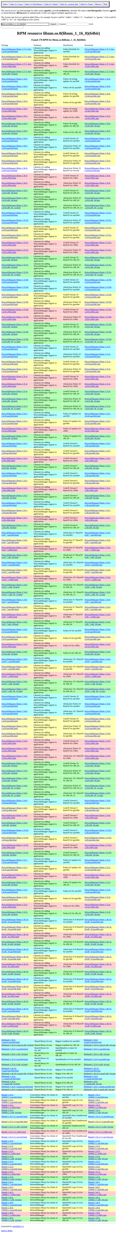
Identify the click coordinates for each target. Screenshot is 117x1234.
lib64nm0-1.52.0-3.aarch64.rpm (97, 1059)
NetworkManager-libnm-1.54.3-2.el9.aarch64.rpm (97, 444)
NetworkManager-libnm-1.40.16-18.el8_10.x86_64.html (15, 1002)
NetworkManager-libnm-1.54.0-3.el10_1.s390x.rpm (97, 578)
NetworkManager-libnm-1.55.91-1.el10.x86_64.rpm (98, 258)
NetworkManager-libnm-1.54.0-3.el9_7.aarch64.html (14, 601)
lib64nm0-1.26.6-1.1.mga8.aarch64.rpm (93, 1077)
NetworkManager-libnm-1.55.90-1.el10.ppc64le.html (15, 296)
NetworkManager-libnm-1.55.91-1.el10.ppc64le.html (15, 229)
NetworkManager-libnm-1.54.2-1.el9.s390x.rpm (97, 489)
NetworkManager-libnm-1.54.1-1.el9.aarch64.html (14, 504)
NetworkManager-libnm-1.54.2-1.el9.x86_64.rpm (97, 496)
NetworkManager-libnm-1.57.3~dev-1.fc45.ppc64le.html (16, 58)
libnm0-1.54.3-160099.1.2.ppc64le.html (11, 1101)
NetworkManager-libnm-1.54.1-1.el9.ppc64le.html (14, 511)
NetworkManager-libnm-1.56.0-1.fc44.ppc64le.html (14, 95)
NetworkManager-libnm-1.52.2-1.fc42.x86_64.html (14, 883)
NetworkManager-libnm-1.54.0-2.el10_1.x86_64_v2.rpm (97, 690)
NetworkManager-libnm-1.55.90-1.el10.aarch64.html (15, 281)
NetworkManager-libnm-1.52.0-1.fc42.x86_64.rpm (97, 913)
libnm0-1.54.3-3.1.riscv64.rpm (100, 1137)
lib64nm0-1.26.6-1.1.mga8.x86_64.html (10, 1082)
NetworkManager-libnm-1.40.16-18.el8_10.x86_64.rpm (98, 1002)
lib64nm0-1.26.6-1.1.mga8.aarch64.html (10, 1077)
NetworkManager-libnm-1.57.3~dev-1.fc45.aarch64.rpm (99, 50)
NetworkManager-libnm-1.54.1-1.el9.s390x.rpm (97, 519)
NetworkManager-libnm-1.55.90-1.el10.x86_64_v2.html (15, 340)
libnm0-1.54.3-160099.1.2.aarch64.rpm (98, 1096)
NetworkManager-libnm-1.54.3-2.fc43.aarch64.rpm (97, 415)
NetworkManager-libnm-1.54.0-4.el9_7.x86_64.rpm (97, 556)
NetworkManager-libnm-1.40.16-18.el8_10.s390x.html (15, 995)
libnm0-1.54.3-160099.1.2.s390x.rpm (97, 1106)
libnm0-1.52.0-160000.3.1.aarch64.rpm (98, 1142)
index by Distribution (33, 4)
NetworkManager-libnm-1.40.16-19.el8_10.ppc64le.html (15, 958)
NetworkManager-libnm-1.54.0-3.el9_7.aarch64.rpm (97, 601)
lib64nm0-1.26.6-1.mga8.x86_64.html (17, 1089)
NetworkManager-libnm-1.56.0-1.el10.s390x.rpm (97, 177)
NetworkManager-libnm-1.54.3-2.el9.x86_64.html (14, 467)
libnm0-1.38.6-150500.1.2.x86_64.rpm (98, 1219)
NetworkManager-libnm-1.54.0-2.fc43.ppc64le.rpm (97, 638)
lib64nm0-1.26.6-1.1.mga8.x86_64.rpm (93, 1082)
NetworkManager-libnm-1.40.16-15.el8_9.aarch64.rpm (98, 1010)
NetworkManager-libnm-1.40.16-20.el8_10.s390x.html (15, 935)
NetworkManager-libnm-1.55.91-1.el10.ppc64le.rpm (98, 229)
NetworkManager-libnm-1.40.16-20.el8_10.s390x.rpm (98, 935)
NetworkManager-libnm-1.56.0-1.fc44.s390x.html (14, 110)
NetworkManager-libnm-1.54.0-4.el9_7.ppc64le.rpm (97, 541)
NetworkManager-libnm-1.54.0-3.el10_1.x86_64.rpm (97, 586)
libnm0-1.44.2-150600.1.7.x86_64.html (11, 1198)
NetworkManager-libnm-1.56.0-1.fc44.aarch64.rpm (97, 80)
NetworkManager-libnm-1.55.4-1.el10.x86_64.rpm (97, 392)
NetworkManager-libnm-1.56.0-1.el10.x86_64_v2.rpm (97, 206)
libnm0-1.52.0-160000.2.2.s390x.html (10, 1173)
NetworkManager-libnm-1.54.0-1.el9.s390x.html (14, 816)
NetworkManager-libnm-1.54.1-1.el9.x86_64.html (14, 526)
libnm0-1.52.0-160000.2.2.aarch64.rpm (98, 1163)
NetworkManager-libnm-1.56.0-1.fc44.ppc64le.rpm (97, 95)
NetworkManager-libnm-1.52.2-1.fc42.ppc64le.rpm (97, 868)
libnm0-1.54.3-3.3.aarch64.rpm (101, 1116)
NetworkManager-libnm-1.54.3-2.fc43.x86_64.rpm (97, 437)
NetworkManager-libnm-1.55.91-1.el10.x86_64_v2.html (15, 273)
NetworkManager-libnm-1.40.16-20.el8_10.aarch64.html (15, 920)
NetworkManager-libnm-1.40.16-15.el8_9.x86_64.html (15, 1032)
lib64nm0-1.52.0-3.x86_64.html (14, 1064)
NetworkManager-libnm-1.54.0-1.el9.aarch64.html (14, 801)
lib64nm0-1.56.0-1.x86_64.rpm (96, 1054)
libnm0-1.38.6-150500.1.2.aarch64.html (11, 1204)
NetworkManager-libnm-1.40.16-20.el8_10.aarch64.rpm (98, 920)
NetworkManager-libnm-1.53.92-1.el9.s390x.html (15, 846)
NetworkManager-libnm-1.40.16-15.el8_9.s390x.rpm (98, 1025)
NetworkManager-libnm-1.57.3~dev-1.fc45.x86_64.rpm (99, 72)
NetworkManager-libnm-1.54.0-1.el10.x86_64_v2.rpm (97, 787)
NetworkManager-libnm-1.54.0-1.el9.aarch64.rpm (97, 801)
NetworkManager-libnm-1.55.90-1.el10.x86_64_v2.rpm (98, 340)
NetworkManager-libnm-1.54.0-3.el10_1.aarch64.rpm (97, 563)
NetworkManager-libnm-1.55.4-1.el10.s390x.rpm (97, 377)
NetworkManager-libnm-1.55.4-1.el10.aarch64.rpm (97, 348)
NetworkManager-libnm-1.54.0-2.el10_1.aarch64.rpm (97, 660)
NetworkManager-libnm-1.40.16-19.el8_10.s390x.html (15, 965)
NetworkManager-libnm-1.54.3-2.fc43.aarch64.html (14, 415)
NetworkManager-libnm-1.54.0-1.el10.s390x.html (14, 742)
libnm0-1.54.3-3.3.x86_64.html (14, 1127)
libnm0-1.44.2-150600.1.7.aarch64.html (11, 1183)
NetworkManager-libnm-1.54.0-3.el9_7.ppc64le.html (14, 608)
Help (106, 4)
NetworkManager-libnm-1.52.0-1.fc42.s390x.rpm (97, 906)
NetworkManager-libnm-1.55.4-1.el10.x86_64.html (14, 392)
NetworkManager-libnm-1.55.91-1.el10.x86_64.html (15, 258)
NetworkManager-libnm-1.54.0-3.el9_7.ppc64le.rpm (97, 608)
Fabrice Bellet (7, 1231)
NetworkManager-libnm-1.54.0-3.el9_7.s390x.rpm (97, 615)
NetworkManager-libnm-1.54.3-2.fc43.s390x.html (14, 429)
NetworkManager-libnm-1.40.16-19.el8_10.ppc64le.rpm (98, 958)
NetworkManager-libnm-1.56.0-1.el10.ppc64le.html (14, 154)
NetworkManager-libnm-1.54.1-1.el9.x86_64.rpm (97, 526)
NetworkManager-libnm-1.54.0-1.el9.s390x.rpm (97, 816)
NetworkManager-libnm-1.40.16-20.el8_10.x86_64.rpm (98, 943)
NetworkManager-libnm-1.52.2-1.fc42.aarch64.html (14, 861)
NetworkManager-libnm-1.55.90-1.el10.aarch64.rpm (98, 281)
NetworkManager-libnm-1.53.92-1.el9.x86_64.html (15, 854)
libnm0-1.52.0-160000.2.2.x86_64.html (11, 1178)
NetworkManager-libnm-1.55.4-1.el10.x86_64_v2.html (14, 407)
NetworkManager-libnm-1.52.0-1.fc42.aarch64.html (14, 891)
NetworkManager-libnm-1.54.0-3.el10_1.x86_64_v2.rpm (97, 593)
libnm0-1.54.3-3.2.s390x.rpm (100, 1132)
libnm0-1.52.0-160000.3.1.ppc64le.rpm (98, 1147)
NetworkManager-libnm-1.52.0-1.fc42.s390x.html (14, 906)
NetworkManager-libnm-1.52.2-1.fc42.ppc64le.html (14, 868)
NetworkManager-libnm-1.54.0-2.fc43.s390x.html (14, 645)
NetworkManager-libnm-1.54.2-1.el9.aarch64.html (14, 474)
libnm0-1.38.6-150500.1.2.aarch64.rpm (98, 1204)
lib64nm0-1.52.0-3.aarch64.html (14, 1059)
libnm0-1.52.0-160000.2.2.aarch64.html (11, 1163)
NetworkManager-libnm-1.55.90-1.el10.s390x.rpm (98, 310)
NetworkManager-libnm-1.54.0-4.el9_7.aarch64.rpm (97, 534)
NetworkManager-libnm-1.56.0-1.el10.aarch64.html (14, 139)
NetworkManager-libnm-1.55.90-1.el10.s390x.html (15, 310)
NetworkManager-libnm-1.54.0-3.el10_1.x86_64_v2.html (14, 593)
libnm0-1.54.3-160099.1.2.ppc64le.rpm (98, 1101)
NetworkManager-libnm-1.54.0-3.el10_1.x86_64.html (14, 586)
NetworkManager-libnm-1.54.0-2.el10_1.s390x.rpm (97, 675)
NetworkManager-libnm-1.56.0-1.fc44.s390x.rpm (97, 110)
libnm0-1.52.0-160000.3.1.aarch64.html (11, 1142)
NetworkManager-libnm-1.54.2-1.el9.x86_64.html (14, 496)
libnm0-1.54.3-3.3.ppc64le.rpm (101, 1122)
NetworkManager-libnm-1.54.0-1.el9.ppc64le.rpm (97, 809)
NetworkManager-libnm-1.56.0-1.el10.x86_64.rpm (97, 191)
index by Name (86, 4)
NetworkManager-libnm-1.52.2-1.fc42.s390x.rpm (97, 876)
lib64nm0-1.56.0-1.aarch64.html (14, 1049)
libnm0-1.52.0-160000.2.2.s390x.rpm (97, 1173)
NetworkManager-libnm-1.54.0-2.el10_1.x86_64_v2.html (14, 690)
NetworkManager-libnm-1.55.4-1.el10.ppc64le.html (14, 363)
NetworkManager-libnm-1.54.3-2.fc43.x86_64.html (14, 437)
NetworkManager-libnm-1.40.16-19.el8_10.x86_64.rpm (98, 973)
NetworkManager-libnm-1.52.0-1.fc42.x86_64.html (14, 913)
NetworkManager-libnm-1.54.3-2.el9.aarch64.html (14, 444)
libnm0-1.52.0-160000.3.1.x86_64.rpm (98, 1157)
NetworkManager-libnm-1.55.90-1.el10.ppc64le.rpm (98, 296)
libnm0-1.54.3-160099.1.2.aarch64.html (11, 1096)
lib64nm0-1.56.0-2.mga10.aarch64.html (10, 1041)
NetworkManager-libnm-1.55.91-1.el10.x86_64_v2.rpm (98, 273)
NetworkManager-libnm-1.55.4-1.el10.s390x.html (14, 377)
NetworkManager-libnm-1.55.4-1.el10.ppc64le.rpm (97, 363)
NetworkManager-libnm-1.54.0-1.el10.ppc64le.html (14, 720)
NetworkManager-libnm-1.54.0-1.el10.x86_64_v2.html (14, 787)
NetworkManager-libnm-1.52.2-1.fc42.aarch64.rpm (97, 861)
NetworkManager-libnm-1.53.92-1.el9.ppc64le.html (15, 839)
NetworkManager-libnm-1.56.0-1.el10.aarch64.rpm (97, 139)
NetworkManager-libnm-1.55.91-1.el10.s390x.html (15, 244)
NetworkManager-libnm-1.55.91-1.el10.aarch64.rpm (98, 214)
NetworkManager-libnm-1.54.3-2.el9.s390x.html (14, 459)
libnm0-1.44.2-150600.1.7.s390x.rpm (97, 1193)
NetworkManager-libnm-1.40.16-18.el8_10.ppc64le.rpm (98, 987)
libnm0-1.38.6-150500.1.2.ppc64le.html (11, 1209)
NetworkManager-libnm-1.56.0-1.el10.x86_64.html (14, 191)
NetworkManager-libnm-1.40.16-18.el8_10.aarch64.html (15, 980)
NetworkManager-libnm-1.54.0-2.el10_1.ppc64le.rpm (97, 668)
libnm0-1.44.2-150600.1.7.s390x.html (10, 1193)
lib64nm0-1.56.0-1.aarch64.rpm (97, 1049)
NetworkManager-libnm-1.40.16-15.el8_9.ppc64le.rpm (98, 1017)
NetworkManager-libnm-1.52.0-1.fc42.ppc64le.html (14, 898)
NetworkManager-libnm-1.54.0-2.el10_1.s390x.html (14, 675)
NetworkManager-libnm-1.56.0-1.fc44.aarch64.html (14, 80)
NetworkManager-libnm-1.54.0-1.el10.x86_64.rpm (97, 764)
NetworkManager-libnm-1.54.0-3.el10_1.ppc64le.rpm (97, 571)
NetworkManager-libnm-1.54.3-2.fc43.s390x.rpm (97, 429)
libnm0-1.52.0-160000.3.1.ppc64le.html (11, 1147)
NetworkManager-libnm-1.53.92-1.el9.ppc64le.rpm (98, 839)
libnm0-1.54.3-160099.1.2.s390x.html (10, 1106)
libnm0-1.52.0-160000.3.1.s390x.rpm (97, 1152)
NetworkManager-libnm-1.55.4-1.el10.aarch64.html (14, 348)
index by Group (16, 4)
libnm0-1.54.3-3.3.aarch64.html (14, 1116)
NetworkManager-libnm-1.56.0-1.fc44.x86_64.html (14, 124)
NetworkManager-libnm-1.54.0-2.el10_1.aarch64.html (14, 660)
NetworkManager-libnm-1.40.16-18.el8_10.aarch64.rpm (98, 980)
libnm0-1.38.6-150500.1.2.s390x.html (10, 1214)
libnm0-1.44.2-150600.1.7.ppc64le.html (11, 1188)
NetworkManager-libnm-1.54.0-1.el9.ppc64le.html (14, 809)
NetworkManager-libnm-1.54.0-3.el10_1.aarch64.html (14, 563)
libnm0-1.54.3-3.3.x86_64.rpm (100, 1127)
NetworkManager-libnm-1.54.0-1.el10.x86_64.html (14, 764)
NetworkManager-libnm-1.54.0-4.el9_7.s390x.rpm (97, 549)
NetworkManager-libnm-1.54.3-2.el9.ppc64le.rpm (97, 452)
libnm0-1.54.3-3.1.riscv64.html (14, 1137)
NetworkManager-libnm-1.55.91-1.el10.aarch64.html (15, 214)
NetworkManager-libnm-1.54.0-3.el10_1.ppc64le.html (14, 571)
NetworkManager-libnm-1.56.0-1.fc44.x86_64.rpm (97, 124)
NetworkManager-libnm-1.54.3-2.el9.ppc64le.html (14, 452)
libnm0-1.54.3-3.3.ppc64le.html (14, 1122)
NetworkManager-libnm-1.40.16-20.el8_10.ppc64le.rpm (98, 928)
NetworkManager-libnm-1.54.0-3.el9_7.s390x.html (14, 615)
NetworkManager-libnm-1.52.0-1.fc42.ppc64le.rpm (97, 898)
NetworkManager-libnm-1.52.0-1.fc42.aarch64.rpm (97, 891)
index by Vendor (51, 4)
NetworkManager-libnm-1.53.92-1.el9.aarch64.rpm (98, 831)
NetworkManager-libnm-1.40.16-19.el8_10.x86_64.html (15, 973)
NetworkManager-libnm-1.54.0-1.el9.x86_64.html (14, 824)
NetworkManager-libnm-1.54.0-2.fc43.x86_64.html (14, 653)
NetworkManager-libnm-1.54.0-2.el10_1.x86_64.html (14, 682)
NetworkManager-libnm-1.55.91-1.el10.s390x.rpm (98, 244)
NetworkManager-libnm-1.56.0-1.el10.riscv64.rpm (97, 169)
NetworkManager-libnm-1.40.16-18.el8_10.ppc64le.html (15, 987)
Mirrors (98, 4)
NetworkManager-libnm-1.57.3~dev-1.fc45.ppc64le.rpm (99, 58)
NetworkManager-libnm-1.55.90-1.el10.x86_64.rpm (98, 325)
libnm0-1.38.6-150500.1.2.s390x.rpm (97, 1214)
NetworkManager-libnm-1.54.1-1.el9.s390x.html (14, 519)
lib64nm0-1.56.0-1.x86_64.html (14, 1054)
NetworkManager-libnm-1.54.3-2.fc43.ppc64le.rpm (97, 422)
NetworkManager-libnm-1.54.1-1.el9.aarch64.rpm (97, 504)
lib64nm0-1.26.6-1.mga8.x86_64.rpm (99, 1089)
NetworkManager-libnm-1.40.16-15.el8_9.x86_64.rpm (98, 1032)
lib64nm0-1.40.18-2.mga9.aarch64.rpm (92, 1069)
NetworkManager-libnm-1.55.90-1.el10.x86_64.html (15, 325)
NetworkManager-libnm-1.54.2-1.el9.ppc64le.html (14, 482)
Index (5, 4)
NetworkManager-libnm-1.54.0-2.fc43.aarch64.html (14, 630)
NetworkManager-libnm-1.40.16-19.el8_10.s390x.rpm (98, 965)
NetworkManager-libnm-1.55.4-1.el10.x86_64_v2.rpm (97, 407)
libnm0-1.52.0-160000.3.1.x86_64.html (11, 1157)
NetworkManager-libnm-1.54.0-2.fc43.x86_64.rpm (97, 653)
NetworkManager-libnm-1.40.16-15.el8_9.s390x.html (15, 1025)
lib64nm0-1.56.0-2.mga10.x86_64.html (17, 1045)
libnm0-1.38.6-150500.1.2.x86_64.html (11, 1219)
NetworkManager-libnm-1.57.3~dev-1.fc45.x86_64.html (16, 72)
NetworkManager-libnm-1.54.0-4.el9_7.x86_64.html (14, 556)
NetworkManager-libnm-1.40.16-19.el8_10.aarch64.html (15, 950)
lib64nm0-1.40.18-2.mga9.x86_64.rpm (99, 1074)
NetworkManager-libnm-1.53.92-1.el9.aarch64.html (15, 831)
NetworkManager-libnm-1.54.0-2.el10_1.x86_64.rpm (97, 682)
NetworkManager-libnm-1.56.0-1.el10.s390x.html (14, 177)
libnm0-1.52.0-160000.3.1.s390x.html (10, 1152)
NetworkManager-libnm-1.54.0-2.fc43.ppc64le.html (14, 638)
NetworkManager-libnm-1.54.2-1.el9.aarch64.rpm (97, 474)
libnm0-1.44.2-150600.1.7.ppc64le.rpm (98, 1188)
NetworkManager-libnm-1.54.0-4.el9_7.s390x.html (14, 549)
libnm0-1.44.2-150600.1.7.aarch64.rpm (98, 1183)
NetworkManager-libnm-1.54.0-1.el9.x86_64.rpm (97, 824)
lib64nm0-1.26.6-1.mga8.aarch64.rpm (99, 1087)
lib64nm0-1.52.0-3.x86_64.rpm (96, 1064)
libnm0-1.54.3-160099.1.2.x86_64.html (11, 1111)
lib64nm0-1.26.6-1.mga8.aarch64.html (17, 1087)
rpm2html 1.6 (18, 1226)
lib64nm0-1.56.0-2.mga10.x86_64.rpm (99, 1045)
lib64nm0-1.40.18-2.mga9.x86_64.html (17, 1074)
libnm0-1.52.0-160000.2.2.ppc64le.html (11, 1168)
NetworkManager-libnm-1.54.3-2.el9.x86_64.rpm (97, 467)
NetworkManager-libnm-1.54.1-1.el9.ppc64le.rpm (97, 511)
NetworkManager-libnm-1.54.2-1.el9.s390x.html (14, 489)
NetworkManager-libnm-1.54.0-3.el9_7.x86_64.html (14, 623)
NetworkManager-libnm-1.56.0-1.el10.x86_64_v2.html (14, 206)
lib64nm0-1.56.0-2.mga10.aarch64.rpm (93, 1041)
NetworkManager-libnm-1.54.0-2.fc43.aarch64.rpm (97, 630)
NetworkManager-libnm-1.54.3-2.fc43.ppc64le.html (14, 422)
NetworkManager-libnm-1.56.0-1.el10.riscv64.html (14, 169)
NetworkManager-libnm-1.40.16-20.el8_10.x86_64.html (15, 943)
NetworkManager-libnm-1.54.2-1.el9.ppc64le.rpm (97, 482)
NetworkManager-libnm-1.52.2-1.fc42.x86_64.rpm (97, 883)
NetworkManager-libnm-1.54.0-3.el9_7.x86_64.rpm (97, 623)
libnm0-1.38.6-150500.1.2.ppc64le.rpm (98, 1209)
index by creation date (69, 4)
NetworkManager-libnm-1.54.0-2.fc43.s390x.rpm (97, 645)
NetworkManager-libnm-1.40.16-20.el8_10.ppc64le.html (15, 928)
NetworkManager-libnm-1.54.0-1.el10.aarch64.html (14, 697)
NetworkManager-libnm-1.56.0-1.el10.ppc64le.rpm (97, 154)
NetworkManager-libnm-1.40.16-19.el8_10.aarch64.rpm (98, 950)
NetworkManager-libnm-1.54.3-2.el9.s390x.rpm (97, 459)
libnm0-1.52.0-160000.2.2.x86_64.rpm (98, 1178)
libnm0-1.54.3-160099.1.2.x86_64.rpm (98, 1111)
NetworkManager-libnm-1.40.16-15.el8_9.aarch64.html (15, 1010)
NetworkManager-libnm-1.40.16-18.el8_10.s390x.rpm (98, 995)
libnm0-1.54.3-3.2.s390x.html (13, 1132)
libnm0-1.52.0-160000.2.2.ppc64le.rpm (98, 1168)
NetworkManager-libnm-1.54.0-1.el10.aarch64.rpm (97, 697)
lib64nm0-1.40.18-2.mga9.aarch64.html (10, 1069)
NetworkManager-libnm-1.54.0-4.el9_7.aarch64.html (14, 534)
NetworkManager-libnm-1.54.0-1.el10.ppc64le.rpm (97, 720)
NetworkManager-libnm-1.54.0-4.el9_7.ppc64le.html (14, 541)
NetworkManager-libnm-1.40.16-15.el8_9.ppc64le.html (15, 1017)
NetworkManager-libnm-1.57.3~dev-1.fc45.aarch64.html (16, 50)
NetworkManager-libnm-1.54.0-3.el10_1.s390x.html (14, 578)
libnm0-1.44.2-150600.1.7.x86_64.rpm (98, 1198)
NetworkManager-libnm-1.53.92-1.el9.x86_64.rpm (98, 854)
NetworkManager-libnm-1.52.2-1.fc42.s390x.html (14, 876)
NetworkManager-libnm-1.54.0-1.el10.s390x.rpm (97, 742)
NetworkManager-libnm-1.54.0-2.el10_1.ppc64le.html (14, 668)
